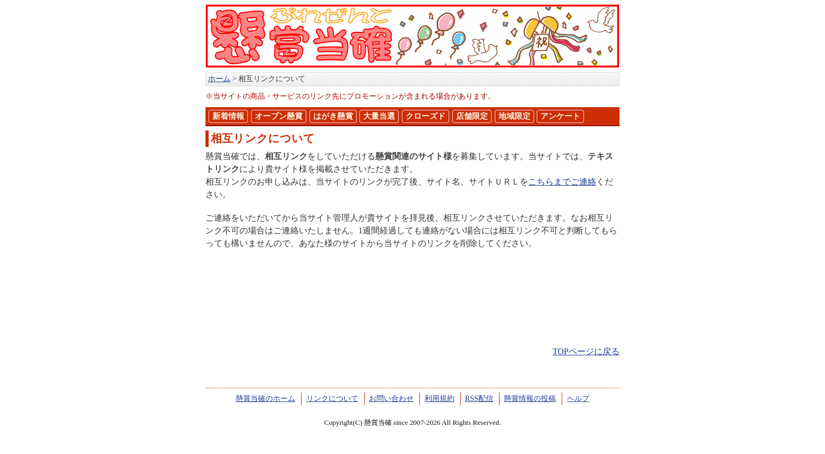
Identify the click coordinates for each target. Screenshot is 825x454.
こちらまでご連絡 (562, 181)
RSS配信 (479, 399)
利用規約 (439, 399)
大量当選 (379, 116)
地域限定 (514, 116)
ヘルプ (578, 399)
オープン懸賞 (279, 116)
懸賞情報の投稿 (530, 399)
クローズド (425, 116)
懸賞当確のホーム (265, 399)
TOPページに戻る (586, 351)
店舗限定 (472, 116)
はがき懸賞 (333, 116)
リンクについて (332, 399)
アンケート (560, 116)
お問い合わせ (391, 399)
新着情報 (228, 116)
